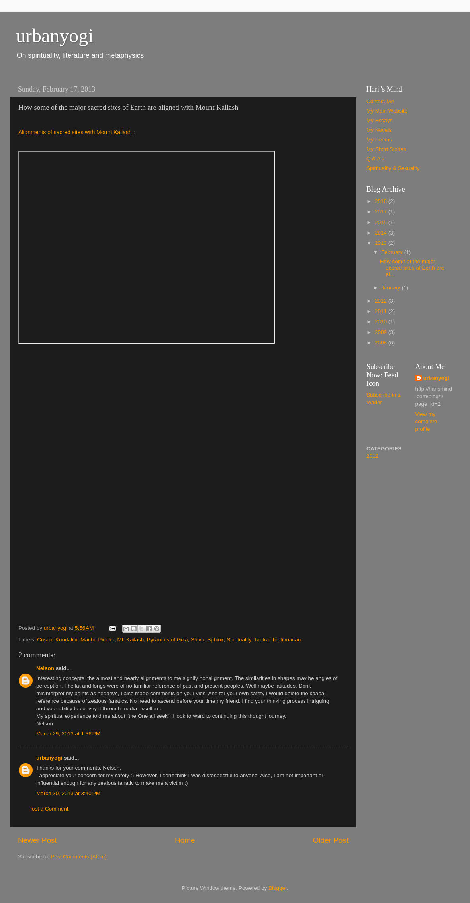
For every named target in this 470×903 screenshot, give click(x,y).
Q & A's (375, 159)
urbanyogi (55, 35)
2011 (381, 311)
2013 (381, 243)
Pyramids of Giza (167, 638)
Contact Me (380, 101)
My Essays (379, 120)
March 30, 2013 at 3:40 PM (68, 792)
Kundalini (66, 638)
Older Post (331, 839)
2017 (381, 212)
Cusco (44, 638)
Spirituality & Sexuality (393, 168)
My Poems (379, 140)
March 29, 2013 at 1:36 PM (68, 732)
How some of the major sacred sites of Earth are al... (412, 267)
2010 (381, 321)
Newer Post (37, 839)
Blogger (277, 887)
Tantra (261, 638)
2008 (381, 343)
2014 (381, 233)
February (392, 252)
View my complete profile (426, 421)
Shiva (197, 638)
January (391, 288)
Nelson (45, 667)
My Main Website (386, 111)
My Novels (379, 130)
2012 (381, 301)
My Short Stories (386, 149)
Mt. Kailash (130, 638)
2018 (381, 201)
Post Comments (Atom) (79, 855)
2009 (381, 332)
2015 (381, 222)
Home (185, 839)
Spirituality (239, 638)
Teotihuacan (286, 638)
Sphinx (215, 638)
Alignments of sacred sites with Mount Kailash (75, 132)
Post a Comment (48, 808)
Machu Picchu (97, 638)
